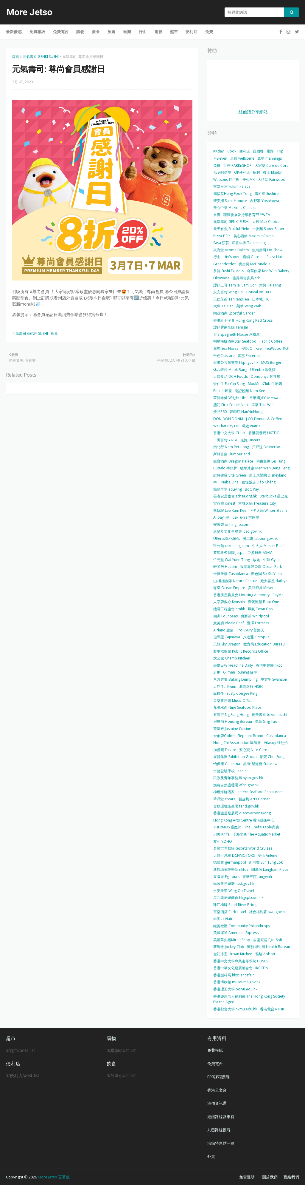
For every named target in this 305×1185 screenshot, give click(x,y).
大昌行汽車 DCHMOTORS (234, 855)
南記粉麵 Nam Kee (250, 390)
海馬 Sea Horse (226, 348)
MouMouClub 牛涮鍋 (265, 383)
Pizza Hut (274, 256)
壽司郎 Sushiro (267, 193)
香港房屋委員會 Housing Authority (241, 594)
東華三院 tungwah (257, 876)
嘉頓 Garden (253, 256)
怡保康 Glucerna (226, 763)
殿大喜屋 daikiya (273, 580)
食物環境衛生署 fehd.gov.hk (236, 806)
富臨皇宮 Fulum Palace (231, 186)
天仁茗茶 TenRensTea (231, 299)
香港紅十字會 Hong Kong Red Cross (243, 320)
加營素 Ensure (224, 749)
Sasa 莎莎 (221, 242)
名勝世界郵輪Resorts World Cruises (242, 848)
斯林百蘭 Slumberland (231, 454)
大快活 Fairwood (271, 179)
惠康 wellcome (242, 158)
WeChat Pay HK (226, 426)
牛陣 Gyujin (272, 559)
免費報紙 (215, 1050)
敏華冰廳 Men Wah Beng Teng (265, 468)
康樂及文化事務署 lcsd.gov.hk (237, 531)
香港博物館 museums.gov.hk (236, 981)
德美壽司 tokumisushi (269, 714)
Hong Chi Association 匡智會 (237, 742)
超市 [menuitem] (174, 31)
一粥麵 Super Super (268, 228)
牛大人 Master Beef (268, 545)
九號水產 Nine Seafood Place (237, 707)
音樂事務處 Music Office (233, 700)
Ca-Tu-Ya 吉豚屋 (245, 517)
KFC (269, 292)
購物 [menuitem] (80, 31)
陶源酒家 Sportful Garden (234, 313)
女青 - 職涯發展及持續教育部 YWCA (241, 214)
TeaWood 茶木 (277, 348)
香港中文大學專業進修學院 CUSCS (240, 961)
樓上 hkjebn (272, 172)
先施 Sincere (250, 440)
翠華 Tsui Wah (263, 404)
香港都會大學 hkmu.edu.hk (235, 1009)
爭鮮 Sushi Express (228, 270)
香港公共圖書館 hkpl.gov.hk (235, 362)
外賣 (211, 1156)
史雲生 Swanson (274, 679)
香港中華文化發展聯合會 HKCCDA (240, 967)
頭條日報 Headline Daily (233, 665)
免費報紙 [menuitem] (37, 31)
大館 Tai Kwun (224, 686)
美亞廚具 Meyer (261, 587)
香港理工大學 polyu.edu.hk (235, 989)
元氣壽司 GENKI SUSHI (41, 56)
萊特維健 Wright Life (229, 397)
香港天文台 (217, 1090)
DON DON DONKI (228, 418)
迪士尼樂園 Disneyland (268, 475)
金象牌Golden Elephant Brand (238, 735)
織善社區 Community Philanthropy (241, 925)
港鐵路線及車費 (220, 1116)
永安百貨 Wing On (228, 292)
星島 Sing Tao (266, 721)
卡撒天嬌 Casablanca (230, 573)
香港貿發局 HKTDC (263, 432)
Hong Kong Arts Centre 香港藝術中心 (243, 820)
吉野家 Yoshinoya (264, 200)
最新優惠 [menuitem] (14, 31)
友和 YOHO (222, 841)
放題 (256, 559)
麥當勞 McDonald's (254, 263)
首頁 (15, 56)
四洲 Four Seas (225, 616)
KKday (218, 151)
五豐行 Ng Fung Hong (231, 714)
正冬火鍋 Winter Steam (268, 510)
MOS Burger (271, 362)
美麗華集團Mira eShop (231, 939)
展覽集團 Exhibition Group (235, 756)
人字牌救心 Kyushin (229, 601)
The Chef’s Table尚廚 (261, 827)
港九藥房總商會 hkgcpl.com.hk (238, 897)
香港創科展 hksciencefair (233, 975)
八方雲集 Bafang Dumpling (235, 679)
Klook (231, 151)
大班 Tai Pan (223, 306)
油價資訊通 (217, 1103)
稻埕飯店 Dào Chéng (259, 482)
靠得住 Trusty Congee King (235, 693)
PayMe (278, 594)
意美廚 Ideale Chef (228, 622)
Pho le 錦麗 (222, 390)
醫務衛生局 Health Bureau (268, 946)
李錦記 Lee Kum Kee (229, 510)
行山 (216, 256)
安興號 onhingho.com (231, 524)
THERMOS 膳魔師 (227, 827)
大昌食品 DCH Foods (230, 376)
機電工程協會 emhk (229, 608)
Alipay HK (221, 517)
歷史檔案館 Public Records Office (240, 651)
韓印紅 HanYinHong (246, 411)
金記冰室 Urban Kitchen (232, 953)
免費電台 (215, 1063)
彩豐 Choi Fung (272, 756)
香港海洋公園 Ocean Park (261, 566)
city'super (231, 256)
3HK (216, 672)
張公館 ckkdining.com (231, 545)
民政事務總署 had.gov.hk (233, 883)
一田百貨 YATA (225, 440)
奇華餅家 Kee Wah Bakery (268, 270)
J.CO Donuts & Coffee (264, 418)
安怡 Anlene (267, 855)
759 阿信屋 (222, 172)
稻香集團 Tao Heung (249, 242)
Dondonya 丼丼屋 (265, 376)
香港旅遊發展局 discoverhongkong (242, 813)
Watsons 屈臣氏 (226, 179)
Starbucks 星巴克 (274, 496)
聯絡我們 (291, 1177)
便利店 (244, 151)
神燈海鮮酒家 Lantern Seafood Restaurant (248, 791)
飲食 (54, 333)
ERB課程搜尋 (218, 1076)
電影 (270, 151)
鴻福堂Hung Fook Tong (232, 193)
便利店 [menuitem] (191, 31)
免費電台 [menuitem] (61, 31)
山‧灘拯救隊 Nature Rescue (235, 580)
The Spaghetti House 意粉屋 (236, 334)
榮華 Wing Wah (248, 306)
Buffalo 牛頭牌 (225, 468)
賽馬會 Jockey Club (228, 946)
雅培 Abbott (265, 953)
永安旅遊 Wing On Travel (233, 890)
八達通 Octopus (256, 637)
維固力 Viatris (224, 918)
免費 (216, 165)
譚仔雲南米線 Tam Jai (230, 327)
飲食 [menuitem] (96, 31)
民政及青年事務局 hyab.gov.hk (238, 777)
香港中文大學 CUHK (229, 432)
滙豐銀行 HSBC (251, 686)
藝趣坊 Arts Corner (254, 799)
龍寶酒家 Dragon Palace (233, 461)
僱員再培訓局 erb (246, 278)
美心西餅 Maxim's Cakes (253, 235)
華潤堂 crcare (224, 799)
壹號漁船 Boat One (263, 601)
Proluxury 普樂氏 (250, 630)
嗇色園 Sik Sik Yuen (266, 573)
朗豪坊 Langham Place (269, 869)
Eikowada (221, 278)
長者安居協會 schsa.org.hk (235, 496)
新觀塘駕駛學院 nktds (230, 869)
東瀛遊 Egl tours (226, 876)
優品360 (220, 411)
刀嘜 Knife (221, 834)
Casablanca (276, 735)
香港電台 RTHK (272, 1009)
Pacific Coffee (270, 341)
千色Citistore (224, 355)
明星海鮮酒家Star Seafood (234, 341)
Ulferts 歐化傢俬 (226, 538)
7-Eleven (220, 158)
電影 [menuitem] (158, 31)
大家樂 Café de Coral (272, 165)
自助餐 (258, 151)
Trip (280, 151)
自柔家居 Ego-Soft (267, 939)
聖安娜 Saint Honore (230, 200)
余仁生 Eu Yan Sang (229, 383)
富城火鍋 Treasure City (257, 503)
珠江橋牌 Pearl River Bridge (236, 904)
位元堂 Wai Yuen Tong (231, 559)
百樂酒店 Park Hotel (229, 911)
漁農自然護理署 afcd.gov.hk (236, 785)
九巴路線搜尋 (219, 1129)
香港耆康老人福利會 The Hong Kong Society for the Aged (249, 999)
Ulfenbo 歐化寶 (263, 369)
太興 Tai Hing (270, 285)
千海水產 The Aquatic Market (256, 834)
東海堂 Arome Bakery (231, 249)
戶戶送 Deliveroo (266, 446)
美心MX (248, 179)
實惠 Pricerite (249, 355)
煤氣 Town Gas (260, 608)
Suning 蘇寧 (247, 672)
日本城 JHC (261, 299)
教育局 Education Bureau (264, 644)
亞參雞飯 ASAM (260, 552)
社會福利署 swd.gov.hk (268, 911)
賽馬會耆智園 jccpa (229, 552)
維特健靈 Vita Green (229, 475)
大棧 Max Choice (266, 221)
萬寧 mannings (269, 158)
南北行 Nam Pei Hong (231, 446)
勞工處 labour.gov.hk (260, 538)
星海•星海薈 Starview (260, 763)
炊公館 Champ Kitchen (231, 658)
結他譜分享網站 (253, 112)
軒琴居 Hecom (225, 566)
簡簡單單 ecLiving (227, 489)
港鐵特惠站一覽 (220, 1143)
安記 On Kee (252, 348)
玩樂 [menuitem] (127, 31)
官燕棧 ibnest (224, 503)
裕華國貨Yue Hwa (263, 397)
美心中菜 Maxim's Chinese (234, 207)
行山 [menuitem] (143, 31)
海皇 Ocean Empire (229, 587)
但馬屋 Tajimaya (226, 637)
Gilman (229, 672)
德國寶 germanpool (229, 862)
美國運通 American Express (236, 932)
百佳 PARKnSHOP (237, 165)
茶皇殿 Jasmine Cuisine (232, 728)
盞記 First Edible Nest (230, 404)
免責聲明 (247, 1177)
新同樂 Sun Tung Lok (266, 862)
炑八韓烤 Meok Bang (230, 369)
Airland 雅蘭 (223, 630)
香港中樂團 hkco (269, 665)
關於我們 (270, 1177)
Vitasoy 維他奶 (276, 742)
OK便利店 (242, 172)
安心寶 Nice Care (253, 749)
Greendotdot (224, 263)
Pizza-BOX (222, 235)
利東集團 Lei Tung (270, 461)
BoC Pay (252, 489)
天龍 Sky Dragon (226, 644)
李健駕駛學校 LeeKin (230, 770)
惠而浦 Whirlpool (255, 616)
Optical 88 (254, 292)
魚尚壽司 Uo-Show (267, 249)
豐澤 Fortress (258, 622)
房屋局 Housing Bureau (232, 721)
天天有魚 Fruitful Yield (231, 228)
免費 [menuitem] (209, 31)
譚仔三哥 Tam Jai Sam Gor (234, 285)
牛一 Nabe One (226, 482)
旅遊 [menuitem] (111, 31)
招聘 (256, 172)
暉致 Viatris (251, 426)
